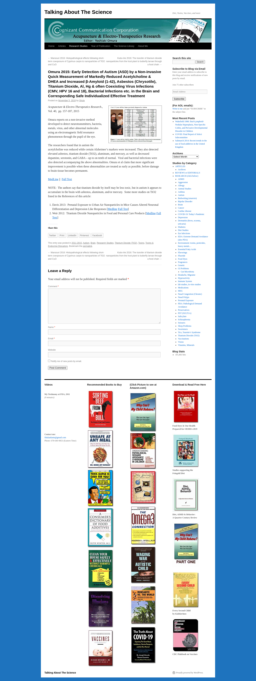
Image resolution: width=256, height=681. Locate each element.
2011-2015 (77, 243)
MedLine (53, 179)
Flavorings (182, 252)
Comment (53, 286)
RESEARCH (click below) (186, 176)
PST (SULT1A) (184, 313)
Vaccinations (183, 338)
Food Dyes (182, 259)
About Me (143, 46)
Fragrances (182, 262)
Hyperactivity (184, 278)
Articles (62, 46)
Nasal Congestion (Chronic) (190, 294)
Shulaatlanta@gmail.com (55, 437)
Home (51, 46)
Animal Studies (184, 188)
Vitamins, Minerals (186, 345)
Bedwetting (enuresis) (187, 198)
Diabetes (181, 227)
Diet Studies (183, 230)
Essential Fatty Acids (187, 249)
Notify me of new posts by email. (66, 361)
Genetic (181, 265)
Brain (93, 243)
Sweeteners (183, 329)
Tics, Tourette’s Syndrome (189, 332)
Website (52, 350)
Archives (182, 169)
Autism (86, 243)
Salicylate (182, 316)
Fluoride (181, 255)
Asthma (181, 192)
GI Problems (183, 268)
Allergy (181, 185)
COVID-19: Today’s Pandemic (191, 214)
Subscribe (179, 99)
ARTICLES (180, 166)
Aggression (183, 182)
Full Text (67, 179)
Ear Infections (184, 233)
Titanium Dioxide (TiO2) (126, 243)
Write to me (177, 108)
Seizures (181, 323)
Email (51, 338)
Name (51, 327)
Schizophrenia (184, 319)
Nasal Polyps (183, 297)
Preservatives (183, 310)
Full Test (123, 209)
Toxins (141, 243)
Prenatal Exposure (186, 300)
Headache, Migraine (186, 275)
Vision (180, 342)
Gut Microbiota (187, 271)
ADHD (181, 179)
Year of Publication (100, 46)
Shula (82, 100)
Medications (183, 287)
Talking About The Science (78, 12)
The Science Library (124, 46)
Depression (183, 217)
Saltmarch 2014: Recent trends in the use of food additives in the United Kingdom (191, 143)
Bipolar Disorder (185, 201)
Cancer (181, 208)
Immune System (185, 281)
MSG (180, 291)
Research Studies (78, 46)
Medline (112, 209)
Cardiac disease (184, 211)
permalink (87, 246)
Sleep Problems (184, 326)
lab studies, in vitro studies (189, 284)
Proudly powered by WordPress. (189, 672)
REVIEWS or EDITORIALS (187, 172)
